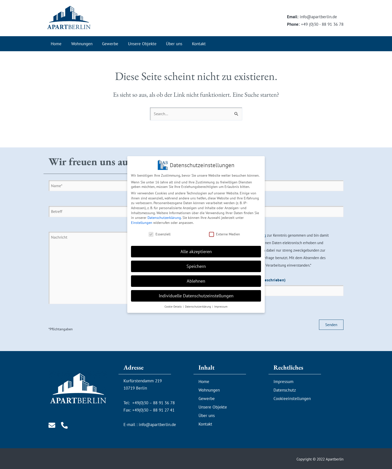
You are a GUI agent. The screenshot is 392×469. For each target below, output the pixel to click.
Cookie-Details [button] (173, 303)
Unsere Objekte (138, 43)
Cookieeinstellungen (292, 397)
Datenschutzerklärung (164, 214)
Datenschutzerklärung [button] (198, 303)
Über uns (169, 43)
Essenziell (159, 231)
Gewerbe (107, 43)
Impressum (284, 380)
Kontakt (193, 43)
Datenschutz (285, 388)
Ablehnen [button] (196, 278)
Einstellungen (141, 219)
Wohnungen (80, 43)
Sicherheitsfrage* (271, 289)
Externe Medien (224, 231)
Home (55, 43)
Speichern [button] (196, 263)
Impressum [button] (221, 303)
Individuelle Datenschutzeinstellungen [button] (196, 292)
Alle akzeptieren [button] (196, 248)
